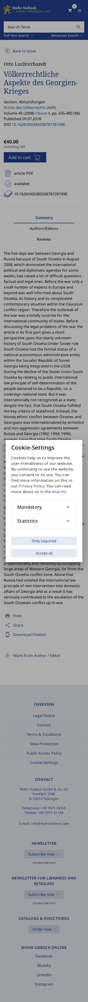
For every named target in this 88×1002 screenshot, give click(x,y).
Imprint (59, 491)
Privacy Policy (31, 486)
